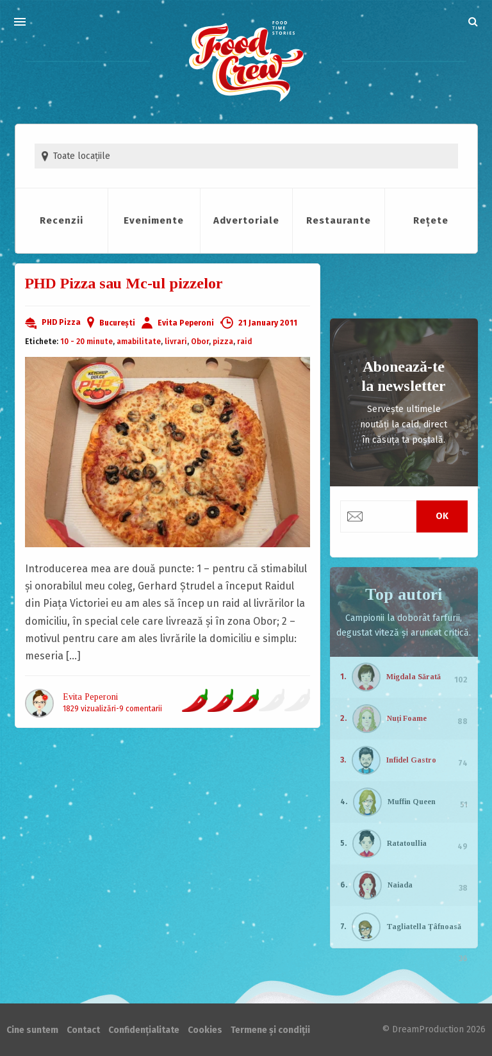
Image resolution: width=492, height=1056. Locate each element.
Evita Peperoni (186, 322)
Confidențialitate (143, 1030)
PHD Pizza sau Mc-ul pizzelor (124, 283)
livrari (176, 341)
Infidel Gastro (411, 759)
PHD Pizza (61, 322)
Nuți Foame (407, 718)
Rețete (430, 220)
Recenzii (61, 220)
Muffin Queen (412, 801)
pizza (223, 341)
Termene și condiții (270, 1030)
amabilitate (139, 341)
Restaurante (338, 220)
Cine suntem (32, 1030)
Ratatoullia (407, 843)
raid (244, 341)
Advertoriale (246, 220)
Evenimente (154, 220)
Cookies (205, 1030)
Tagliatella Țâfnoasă (423, 926)
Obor (200, 341)
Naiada (400, 884)
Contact (83, 1030)
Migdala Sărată (413, 676)
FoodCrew (246, 62)
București (117, 322)
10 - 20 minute (86, 341)
